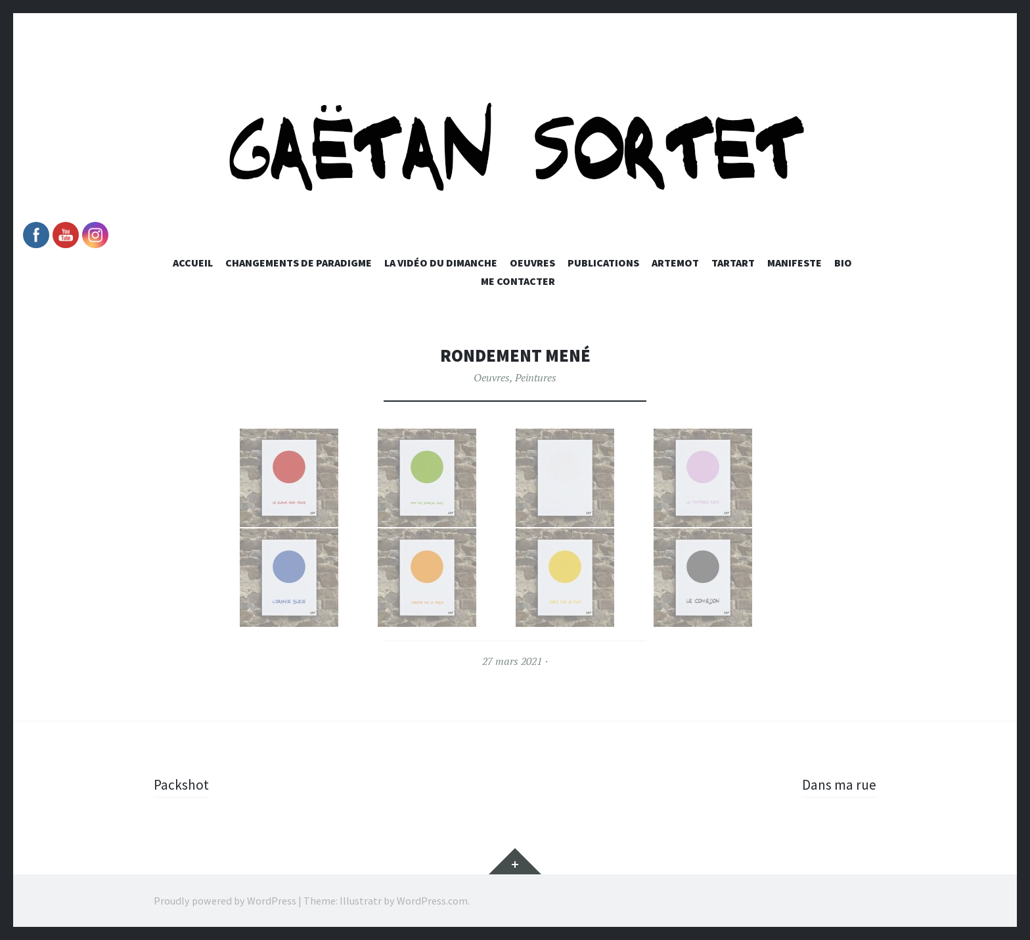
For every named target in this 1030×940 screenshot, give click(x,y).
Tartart (733, 262)
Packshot (182, 784)
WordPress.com (432, 900)
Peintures (535, 377)
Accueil (193, 262)
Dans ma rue (838, 784)
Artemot (675, 262)
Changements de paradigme (298, 262)
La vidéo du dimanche (440, 262)
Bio (843, 262)
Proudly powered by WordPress (225, 900)
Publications (603, 262)
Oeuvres (532, 262)
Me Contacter (518, 281)
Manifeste (794, 262)
